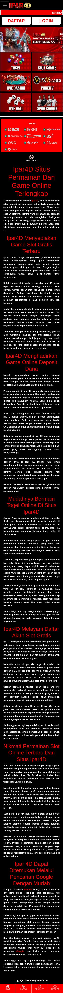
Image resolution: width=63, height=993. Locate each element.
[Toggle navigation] (4, 5)
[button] (6, 39)
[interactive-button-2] (47, 61)
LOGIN (46, 20)
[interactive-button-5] (15, 102)
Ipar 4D (28, 889)
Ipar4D (34, 200)
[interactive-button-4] (47, 82)
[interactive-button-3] (15, 82)
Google (20, 951)
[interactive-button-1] (15, 61)
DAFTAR (16, 20)
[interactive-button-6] (47, 102)
